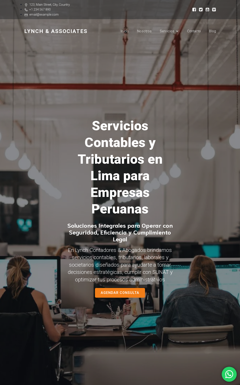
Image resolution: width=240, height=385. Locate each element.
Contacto (194, 31)
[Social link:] (193, 9)
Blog (212, 31)
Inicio (125, 31)
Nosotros (144, 31)
